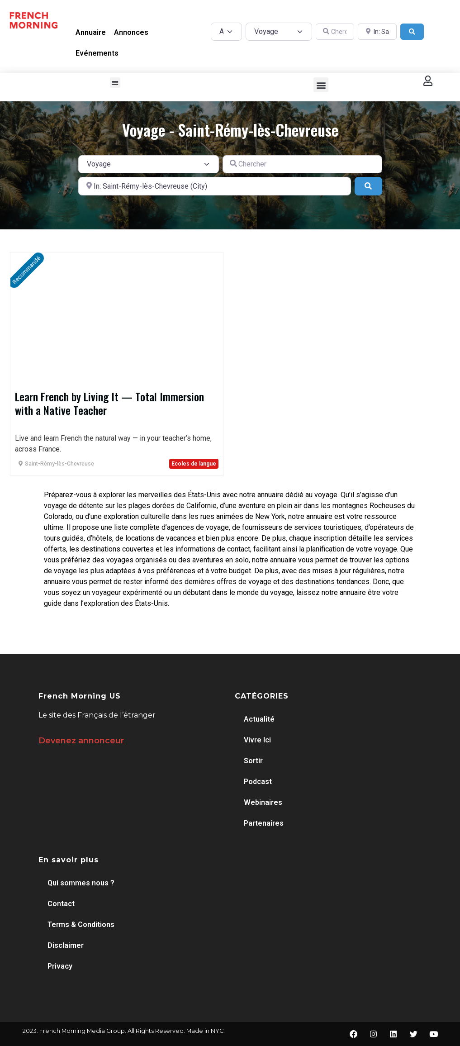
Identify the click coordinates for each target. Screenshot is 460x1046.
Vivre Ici (257, 740)
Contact (61, 903)
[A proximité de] (377, 32)
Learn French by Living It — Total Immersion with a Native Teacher (109, 403)
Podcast (258, 781)
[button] (115, 82)
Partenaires (264, 823)
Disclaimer (65, 945)
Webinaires (263, 802)
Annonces (131, 32)
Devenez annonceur (81, 741)
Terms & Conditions (80, 924)
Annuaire (91, 32)
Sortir (253, 760)
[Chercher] (335, 32)
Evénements (97, 53)
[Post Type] (226, 32)
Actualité (259, 719)
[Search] (412, 32)
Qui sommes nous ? (80, 883)
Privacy (59, 966)
